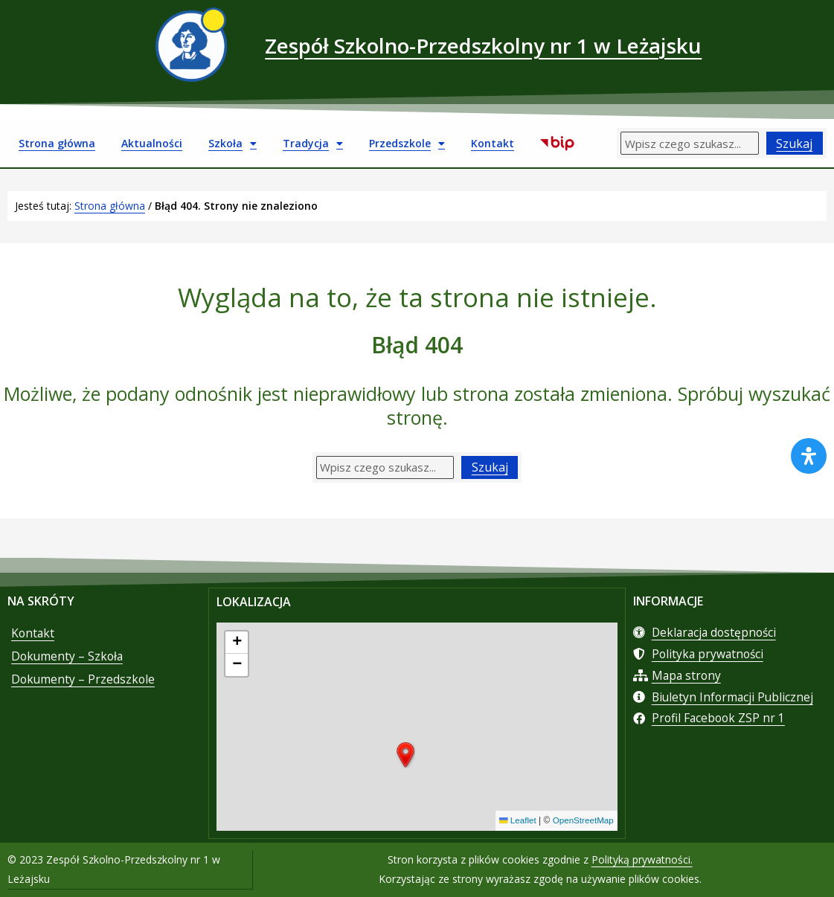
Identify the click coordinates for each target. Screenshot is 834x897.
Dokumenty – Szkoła (68, 660)
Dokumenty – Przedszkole (84, 683)
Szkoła (232, 143)
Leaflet (515, 822)
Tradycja (313, 143)
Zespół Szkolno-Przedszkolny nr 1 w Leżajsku (483, 44)
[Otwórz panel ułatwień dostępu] (809, 456)
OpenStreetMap (582, 822)
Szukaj (794, 143)
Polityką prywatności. (642, 860)
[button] (405, 756)
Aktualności (151, 143)
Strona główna (57, 143)
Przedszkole (407, 143)
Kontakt (492, 143)
